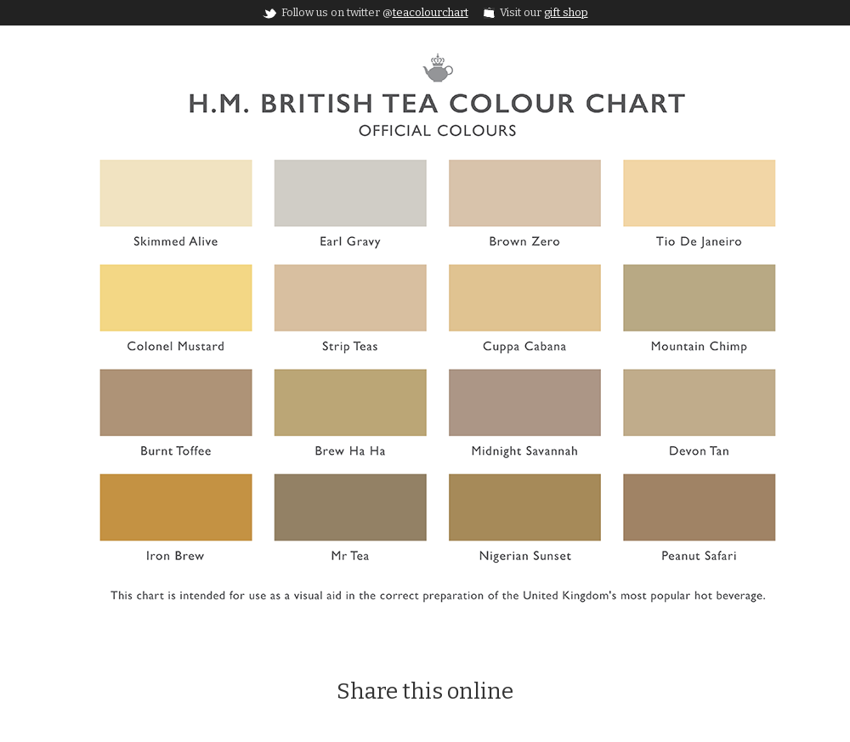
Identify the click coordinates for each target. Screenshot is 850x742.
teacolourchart (430, 12)
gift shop (566, 12)
